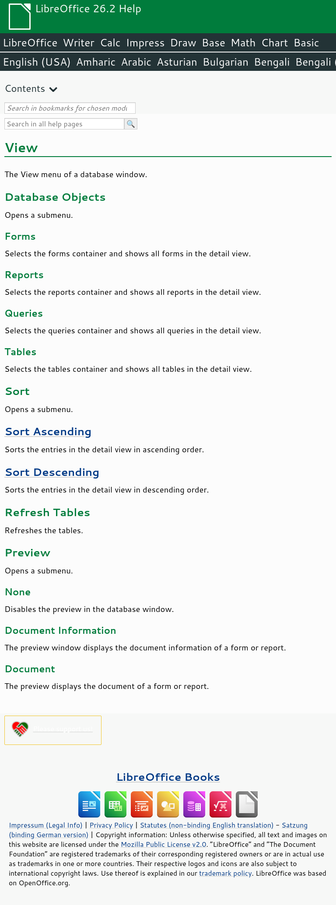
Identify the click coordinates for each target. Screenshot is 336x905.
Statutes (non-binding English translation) (206, 825)
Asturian (177, 61)
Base (213, 42)
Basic (306, 42)
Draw (183, 42)
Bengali (272, 61)
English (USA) (37, 61)
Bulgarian (225, 61)
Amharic (96, 61)
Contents (24, 88)
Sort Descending (51, 471)
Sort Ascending (47, 431)
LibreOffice (30, 42)
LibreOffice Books (168, 776)
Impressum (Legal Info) (46, 825)
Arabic (136, 61)
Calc (110, 42)
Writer (78, 42)
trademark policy (225, 873)
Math (243, 42)
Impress (145, 42)
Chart (274, 42)
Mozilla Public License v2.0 (163, 844)
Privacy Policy (111, 825)
